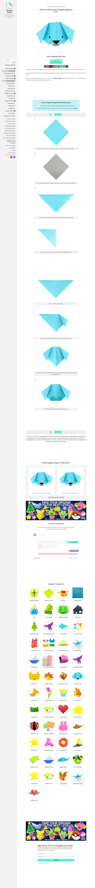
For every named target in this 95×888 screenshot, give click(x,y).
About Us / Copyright (10, 145)
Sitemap (13, 150)
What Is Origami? (11, 119)
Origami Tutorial (31, 438)
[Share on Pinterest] (48, 66)
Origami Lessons (52, 438)
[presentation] (70, 546)
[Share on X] (50, 66)
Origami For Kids (11, 123)
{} (53, 541)
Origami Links (12, 148)
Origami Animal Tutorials (59, 441)
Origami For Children (57, 439)
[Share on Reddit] (56, 66)
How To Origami (54, 436)
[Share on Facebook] (45, 66)
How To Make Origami (62, 438)
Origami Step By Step (42, 438)
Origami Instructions (44, 436)
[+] (55, 541)
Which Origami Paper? (10, 130)
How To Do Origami (64, 436)
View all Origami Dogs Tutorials (56, 497)
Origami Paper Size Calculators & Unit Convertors (10, 142)
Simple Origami (30, 439)
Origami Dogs (62, 6)
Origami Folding (73, 436)
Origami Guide (9, 11)
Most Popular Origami (10, 126)
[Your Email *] (56, 857)
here (75, 108)
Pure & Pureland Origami (9, 138)
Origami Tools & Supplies (9, 133)
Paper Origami (72, 438)
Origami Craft (82, 436)
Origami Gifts (80, 438)
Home (14, 62)
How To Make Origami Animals (70, 439)
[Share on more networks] (67, 66)
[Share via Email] (64, 66)
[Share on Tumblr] (53, 66)
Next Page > (58, 114)
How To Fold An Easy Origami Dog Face (42, 493)
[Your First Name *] (56, 854)
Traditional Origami (56, 6)
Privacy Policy (12, 152)
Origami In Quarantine (10, 121)
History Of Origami (11, 135)
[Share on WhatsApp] (61, 66)
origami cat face (57, 78)
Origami (36, 436)
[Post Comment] (74, 551)
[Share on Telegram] (59, 66)
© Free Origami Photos (10, 128)
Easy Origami (49, 6)
